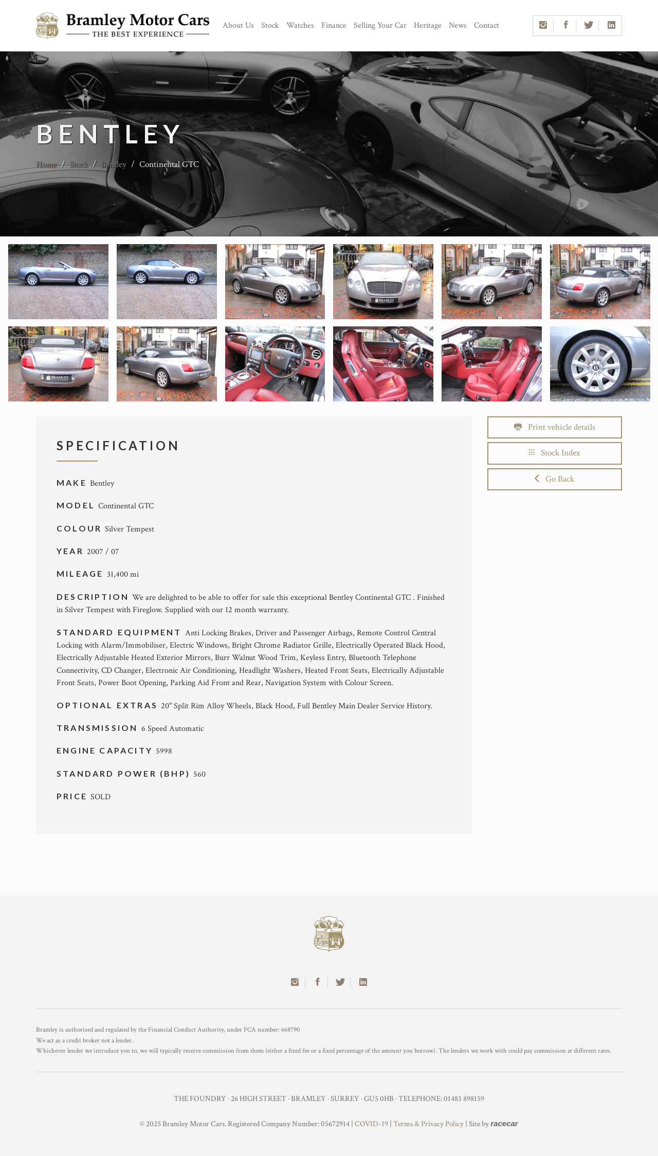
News (458, 25)
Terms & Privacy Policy (428, 1124)
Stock (270, 25)
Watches (300, 25)
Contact (486, 25)
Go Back (554, 479)
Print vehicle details (554, 427)
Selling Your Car (380, 25)
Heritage (428, 25)
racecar (504, 1123)
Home (46, 164)
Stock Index (554, 452)
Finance (333, 25)
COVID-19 (371, 1124)
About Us (238, 25)
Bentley (113, 164)
